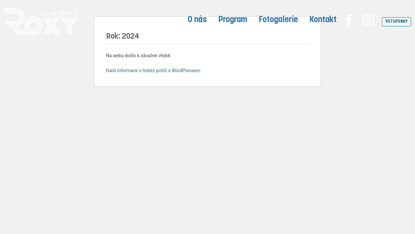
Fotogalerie (278, 20)
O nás (197, 20)
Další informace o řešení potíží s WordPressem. (153, 70)
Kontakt (323, 20)
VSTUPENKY (396, 22)
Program (232, 20)
